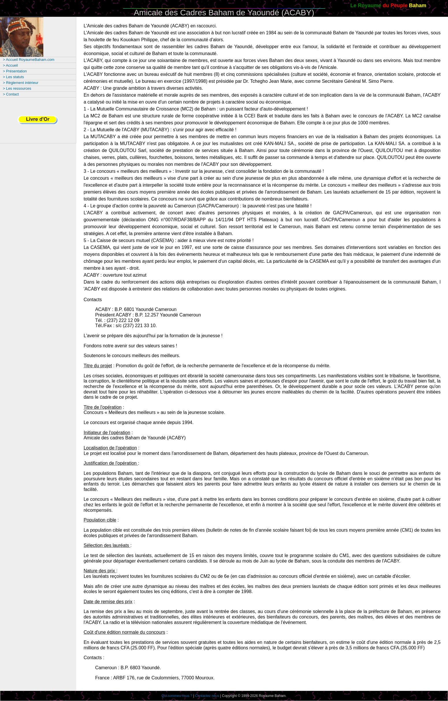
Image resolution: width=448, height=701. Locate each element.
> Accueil (10, 65)
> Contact (11, 94)
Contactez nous (207, 696)
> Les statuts (13, 77)
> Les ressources (17, 88)
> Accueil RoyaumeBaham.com (28, 59)
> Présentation (15, 71)
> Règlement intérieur (20, 82)
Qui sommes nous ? (176, 696)
